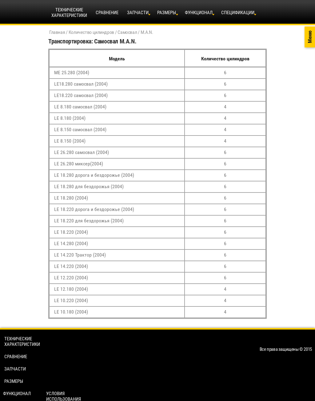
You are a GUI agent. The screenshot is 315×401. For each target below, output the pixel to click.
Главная (57, 32)
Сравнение (107, 12)
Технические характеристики (22, 341)
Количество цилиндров (91, 32)
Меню (310, 37)
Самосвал (127, 32)
